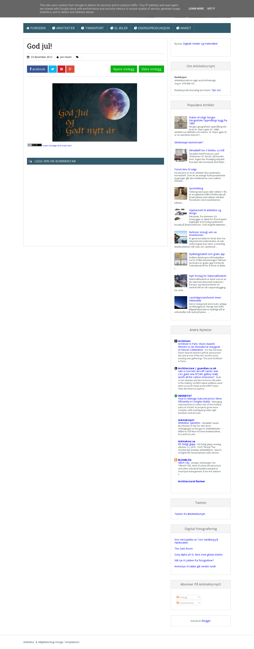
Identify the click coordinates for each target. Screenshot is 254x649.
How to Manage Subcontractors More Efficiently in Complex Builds (200, 400)
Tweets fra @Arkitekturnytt (189, 514)
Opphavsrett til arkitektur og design (205, 211)
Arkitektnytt (186, 420)
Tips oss (216, 90)
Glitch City (184, 462)
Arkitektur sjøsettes (189, 423)
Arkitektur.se (186, 441)
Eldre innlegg (151, 69)
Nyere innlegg (123, 69)
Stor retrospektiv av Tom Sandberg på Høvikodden (196, 541)
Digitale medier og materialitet (200, 43)
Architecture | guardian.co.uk (197, 368)
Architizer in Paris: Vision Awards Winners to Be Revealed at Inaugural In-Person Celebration (199, 346)
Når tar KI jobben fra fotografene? (194, 560)
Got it (211, 8)
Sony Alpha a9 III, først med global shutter (198, 554)
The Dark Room (183, 548)
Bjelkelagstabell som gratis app (207, 254)
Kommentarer (185, 602)
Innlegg (182, 597)
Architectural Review (191, 481)
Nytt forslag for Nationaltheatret (207, 275)
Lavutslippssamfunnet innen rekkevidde (205, 299)
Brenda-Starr (65, 145)
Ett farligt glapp (187, 444)
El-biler (119, 28)
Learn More (196, 8)
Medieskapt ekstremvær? (188, 142)
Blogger (206, 620)
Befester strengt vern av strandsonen (203, 233)
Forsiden (36, 28)
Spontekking (196, 188)
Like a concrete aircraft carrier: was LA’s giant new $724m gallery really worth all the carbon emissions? (198, 374)
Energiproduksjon (152, 28)
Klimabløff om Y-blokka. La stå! (206, 150)
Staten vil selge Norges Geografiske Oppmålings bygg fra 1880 (208, 120)
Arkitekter (63, 28)
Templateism (71, 642)
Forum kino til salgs (185, 169)
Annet (183, 28)
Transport (92, 28)
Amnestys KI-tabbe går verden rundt (195, 566)
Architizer (184, 341)
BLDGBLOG (184, 459)
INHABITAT (185, 395)
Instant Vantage (49, 145)
